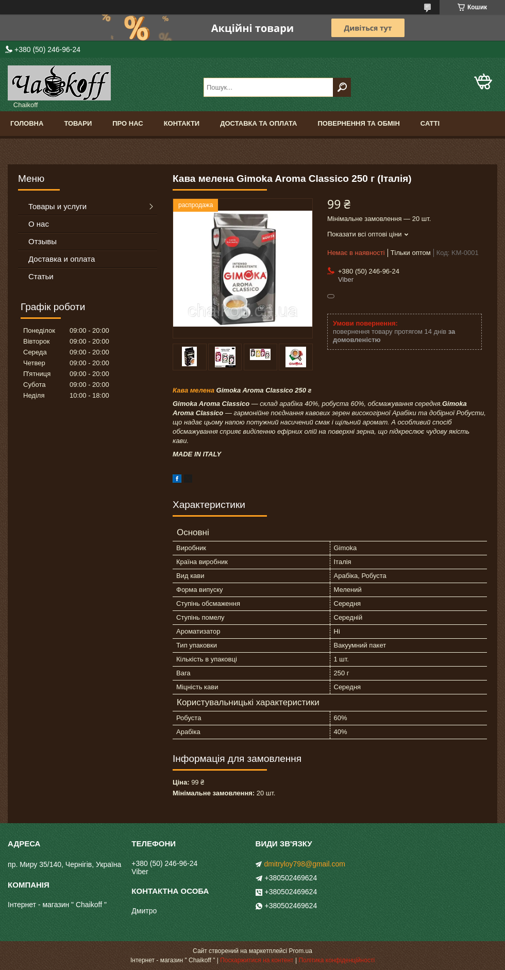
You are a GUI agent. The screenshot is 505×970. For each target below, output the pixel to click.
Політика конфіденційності (336, 960)
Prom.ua (300, 951)
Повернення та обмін (358, 123)
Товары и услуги (57, 206)
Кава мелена (193, 390)
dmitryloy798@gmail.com (304, 864)
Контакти (182, 123)
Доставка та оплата (258, 123)
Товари (78, 123)
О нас (38, 223)
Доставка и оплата (61, 258)
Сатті (430, 123)
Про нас (127, 123)
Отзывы (42, 241)
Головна (26, 123)
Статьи (41, 276)
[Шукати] (342, 87)
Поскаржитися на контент (256, 960)
